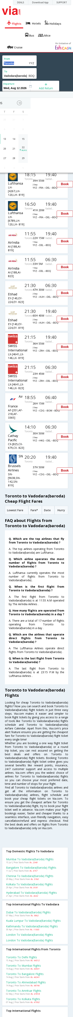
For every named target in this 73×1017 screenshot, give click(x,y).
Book (65, 184)
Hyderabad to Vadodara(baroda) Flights (31, 892)
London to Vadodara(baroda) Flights (29, 934)
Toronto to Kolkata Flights (23, 999)
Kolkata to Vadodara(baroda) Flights (29, 884)
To (5, 71)
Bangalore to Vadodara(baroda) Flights (31, 867)
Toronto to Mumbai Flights (23, 965)
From (7, 58)
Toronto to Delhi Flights (21, 957)
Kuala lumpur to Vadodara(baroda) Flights (33, 920)
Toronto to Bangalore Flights (25, 974)
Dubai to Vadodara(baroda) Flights (28, 912)
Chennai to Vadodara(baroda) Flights (29, 876)
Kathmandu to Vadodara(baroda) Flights (32, 926)
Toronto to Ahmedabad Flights (26, 982)
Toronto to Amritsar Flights (23, 990)
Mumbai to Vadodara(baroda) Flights (30, 859)
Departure (8, 83)
